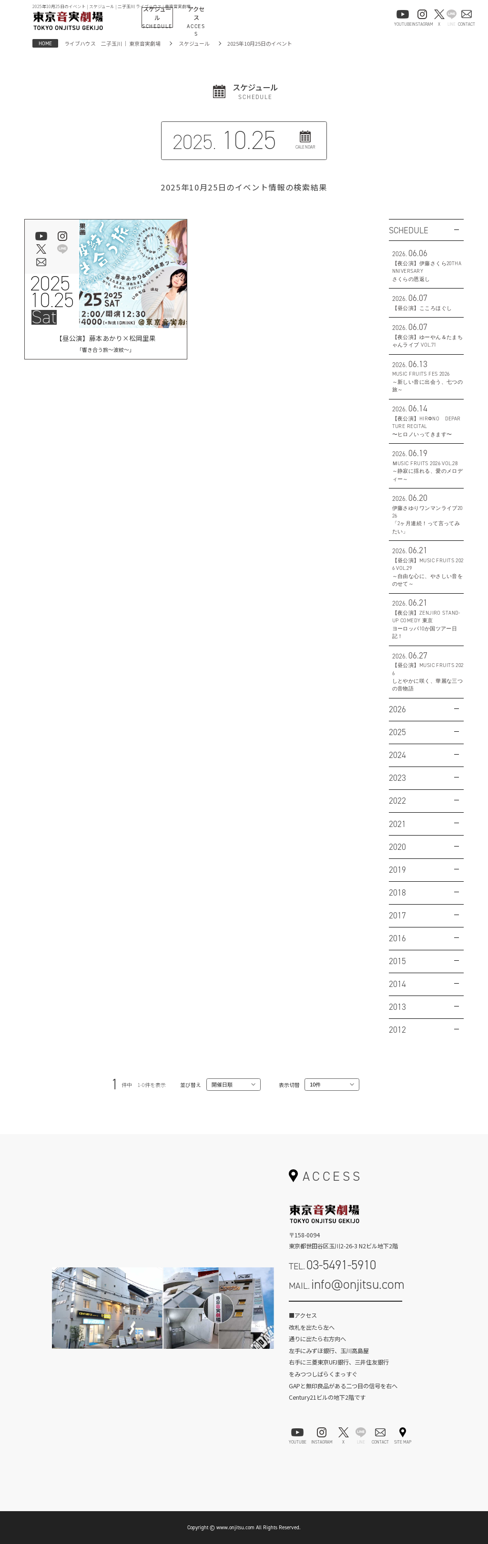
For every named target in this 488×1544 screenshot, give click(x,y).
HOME (45, 43)
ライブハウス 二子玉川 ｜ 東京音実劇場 (112, 43)
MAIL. (347, 1284)
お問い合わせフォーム (345, 1310)
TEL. (332, 1265)
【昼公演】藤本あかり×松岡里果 (105, 343)
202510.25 (52, 292)
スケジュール (194, 43)
